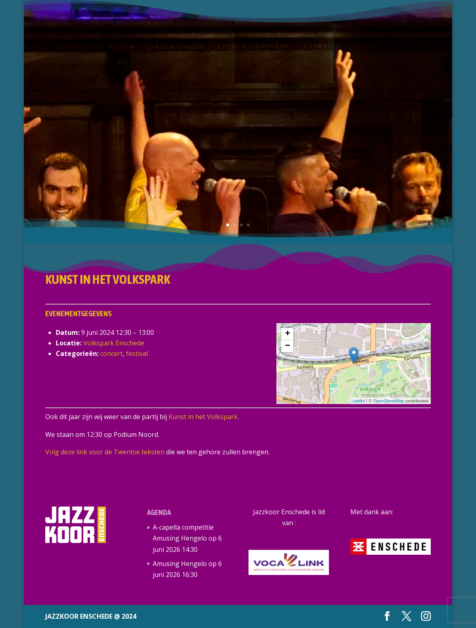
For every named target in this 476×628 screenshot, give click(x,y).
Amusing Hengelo (180, 563)
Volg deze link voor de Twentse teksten (104, 451)
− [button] (287, 346)
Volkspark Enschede (113, 342)
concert (111, 353)
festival (137, 353)
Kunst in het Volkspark (203, 416)
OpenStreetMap (388, 400)
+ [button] (287, 334)
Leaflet (358, 400)
